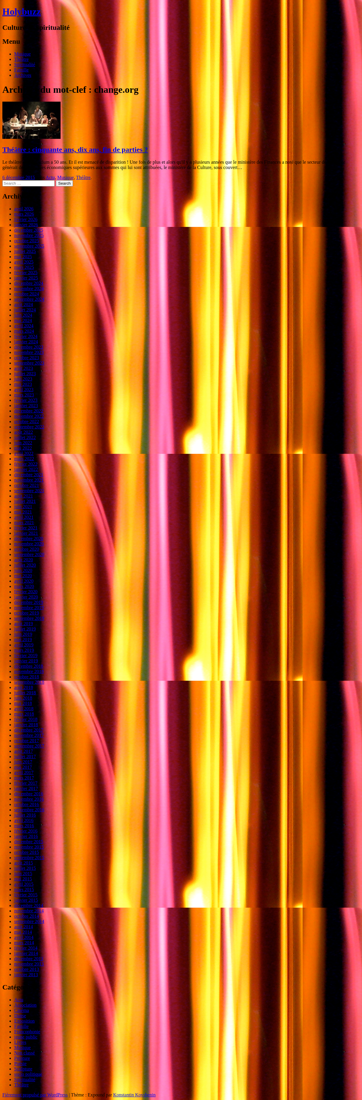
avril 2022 (23, 453)
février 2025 (26, 272)
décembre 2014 (28, 905)
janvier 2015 (26, 900)
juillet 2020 (25, 565)
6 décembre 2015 (18, 177)
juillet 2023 (25, 373)
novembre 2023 (29, 352)
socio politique (28, 1074)
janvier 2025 (26, 277)
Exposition (24, 1020)
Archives (22, 75)
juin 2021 (23, 506)
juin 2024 (23, 315)
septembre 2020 (29, 554)
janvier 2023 (26, 405)
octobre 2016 (26, 804)
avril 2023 (23, 389)
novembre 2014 (29, 910)
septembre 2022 (29, 426)
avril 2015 (23, 884)
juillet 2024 (25, 309)
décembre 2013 (28, 958)
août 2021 (23, 495)
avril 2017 (23, 772)
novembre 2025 (29, 235)
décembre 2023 (28, 347)
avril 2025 (23, 261)
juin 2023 (23, 378)
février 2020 (26, 591)
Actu (50, 177)
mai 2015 (23, 878)
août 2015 (23, 862)
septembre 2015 (29, 857)
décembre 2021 (28, 474)
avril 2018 (23, 708)
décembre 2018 (28, 666)
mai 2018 (23, 703)
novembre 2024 (29, 288)
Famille (21, 69)
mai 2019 (23, 639)
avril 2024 (23, 325)
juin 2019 (23, 634)
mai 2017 (23, 767)
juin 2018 (23, 698)
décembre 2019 (28, 602)
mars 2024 (24, 331)
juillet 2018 (25, 692)
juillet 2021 (25, 501)
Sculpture (23, 1068)
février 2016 (26, 830)
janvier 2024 (26, 341)
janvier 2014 (26, 953)
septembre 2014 (29, 921)
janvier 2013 (26, 974)
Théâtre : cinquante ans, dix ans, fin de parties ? (75, 149)
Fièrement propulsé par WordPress (35, 1094)
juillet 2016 (25, 815)
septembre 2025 (29, 245)
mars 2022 (24, 458)
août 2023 (23, 368)
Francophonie (27, 1031)
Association (25, 1005)
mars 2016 (24, 825)
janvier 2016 (26, 836)
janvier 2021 (26, 533)
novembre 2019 (29, 607)
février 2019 (26, 655)
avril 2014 (23, 937)
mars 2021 (24, 522)
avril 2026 (23, 208)
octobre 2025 (26, 240)
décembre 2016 (28, 793)
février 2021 (26, 527)
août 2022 (23, 432)
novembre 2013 (29, 963)
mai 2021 (23, 511)
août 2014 (23, 926)
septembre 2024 (29, 299)
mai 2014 (23, 932)
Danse (20, 1015)
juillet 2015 (25, 868)
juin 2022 (23, 442)
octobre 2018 (26, 676)
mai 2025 (23, 256)
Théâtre (21, 59)
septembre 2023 (29, 362)
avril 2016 (23, 820)
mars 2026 (24, 214)
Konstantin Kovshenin (134, 1094)
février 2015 (26, 894)
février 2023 (26, 400)
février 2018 (26, 719)
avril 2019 (23, 644)
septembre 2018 (29, 682)
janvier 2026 (26, 224)
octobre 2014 (26, 916)
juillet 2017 (25, 756)
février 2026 (26, 219)
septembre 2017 (29, 745)
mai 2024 (23, 320)
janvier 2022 (26, 469)
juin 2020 (23, 570)
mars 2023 (24, 394)
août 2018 (23, 687)
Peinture (22, 1058)
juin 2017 (23, 761)
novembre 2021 (29, 479)
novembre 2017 (29, 735)
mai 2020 (23, 575)
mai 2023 (23, 384)
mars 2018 (24, 713)
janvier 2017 (26, 788)
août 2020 (23, 559)
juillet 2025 (25, 251)
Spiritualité (24, 64)
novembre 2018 (29, 671)
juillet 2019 (25, 628)
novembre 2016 (29, 799)
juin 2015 (23, 873)
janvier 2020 (26, 596)
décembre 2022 (28, 410)
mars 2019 (24, 650)
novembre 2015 (29, 846)
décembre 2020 (28, 538)
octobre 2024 (26, 293)
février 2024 (26, 336)
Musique (22, 53)
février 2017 (26, 783)
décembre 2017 (28, 729)
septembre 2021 (29, 490)
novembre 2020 (29, 543)
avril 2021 (23, 517)
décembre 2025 (28, 230)
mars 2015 (24, 889)
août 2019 (23, 623)
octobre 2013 (26, 969)
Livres (20, 1042)
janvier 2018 (26, 724)
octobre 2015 (26, 852)
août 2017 (23, 751)
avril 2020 (23, 581)
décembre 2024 (28, 283)
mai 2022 (23, 448)
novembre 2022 (29, 416)
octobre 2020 (26, 549)
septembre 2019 (29, 618)
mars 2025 (24, 267)
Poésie (20, 1063)
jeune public (26, 1036)
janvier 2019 (26, 660)
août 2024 (23, 304)
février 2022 (26, 464)
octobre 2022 (26, 421)
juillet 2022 (25, 437)
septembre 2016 (29, 809)
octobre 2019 (26, 612)
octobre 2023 (26, 357)
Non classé (24, 1052)
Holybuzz (21, 11)
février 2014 (26, 947)
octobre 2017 (26, 740)
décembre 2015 (28, 841)
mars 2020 (24, 586)
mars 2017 (24, 777)
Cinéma (21, 1010)
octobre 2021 (26, 485)
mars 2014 (24, 942)
